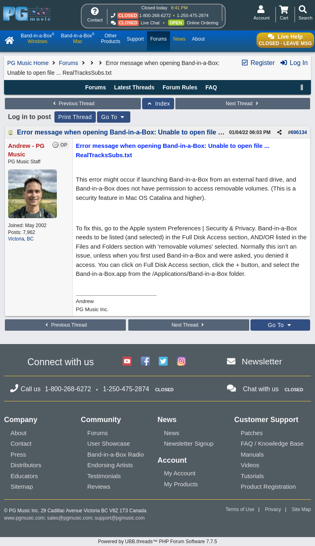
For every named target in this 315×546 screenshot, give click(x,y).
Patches (252, 432)
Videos (250, 465)
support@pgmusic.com (120, 518)
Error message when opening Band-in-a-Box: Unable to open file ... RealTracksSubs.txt (151, 132)
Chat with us (261, 389)
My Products (181, 484)
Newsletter (262, 361)
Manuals (252, 454)
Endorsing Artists (110, 465)
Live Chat (150, 22)
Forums (68, 63)
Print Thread (75, 117)
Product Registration (268, 486)
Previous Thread (72, 103)
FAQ (211, 87)
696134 (299, 132)
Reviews (98, 486)
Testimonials (104, 475)
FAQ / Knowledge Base (272, 443)
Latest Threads (134, 87)
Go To (113, 117)
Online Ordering (202, 22)
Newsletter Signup (189, 443)
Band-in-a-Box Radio (115, 454)
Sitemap (22, 486)
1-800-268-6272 (155, 15)
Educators (24, 475)
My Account (180, 473)
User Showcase (108, 443)
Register (258, 62)
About (18, 432)
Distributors (26, 465)
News (171, 432)
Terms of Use (240, 509)
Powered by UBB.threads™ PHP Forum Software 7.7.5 (157, 541)
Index (158, 103)
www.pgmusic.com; (25, 518)
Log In (294, 62)
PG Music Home (28, 63)
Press (18, 454)
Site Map (301, 509)
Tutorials (252, 475)
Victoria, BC (21, 239)
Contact (21, 443)
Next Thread (243, 103)
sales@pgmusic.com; (71, 518)
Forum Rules (179, 87)
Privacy (273, 509)
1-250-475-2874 (192, 15)
